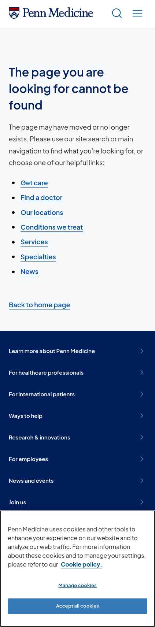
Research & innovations (77, 437)
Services (34, 241)
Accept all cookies (77, 606)
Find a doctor (41, 197)
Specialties (38, 256)
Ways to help (77, 415)
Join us (77, 502)
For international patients (77, 394)
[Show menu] (137, 14)
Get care (34, 182)
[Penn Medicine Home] (51, 16)
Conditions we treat (52, 227)
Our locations (42, 212)
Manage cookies (77, 585)
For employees (77, 459)
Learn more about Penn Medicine (77, 350)
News (29, 271)
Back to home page (39, 304)
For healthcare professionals (77, 372)
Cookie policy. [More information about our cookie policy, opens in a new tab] (81, 564)
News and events (77, 480)
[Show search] (117, 14)
